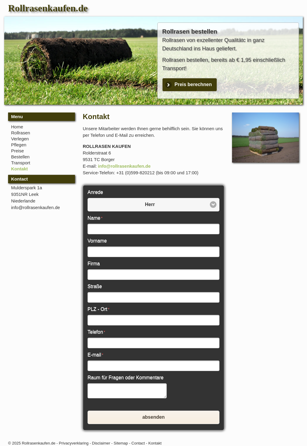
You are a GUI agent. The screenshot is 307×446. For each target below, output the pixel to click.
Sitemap (121, 443)
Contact (138, 443)
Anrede (95, 192)
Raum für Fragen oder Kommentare (125, 377)
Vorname (97, 240)
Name (95, 217)
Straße (95, 286)
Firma (94, 263)
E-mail (95, 354)
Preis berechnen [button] (193, 84)
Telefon (96, 331)
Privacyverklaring (73, 443)
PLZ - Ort (98, 309)
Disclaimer (101, 443)
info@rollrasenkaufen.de (124, 166)
